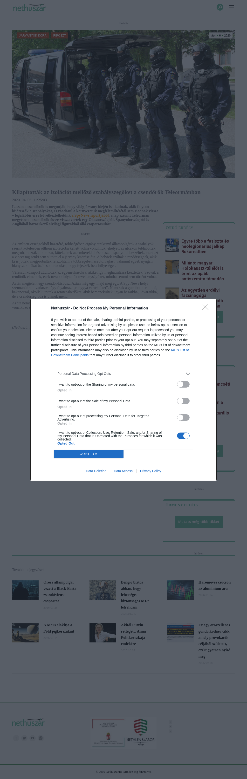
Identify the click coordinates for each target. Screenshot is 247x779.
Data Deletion (96, 471)
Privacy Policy (150, 471)
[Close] (207, 308)
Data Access (123, 471)
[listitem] (123, 373)
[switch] (183, 384)
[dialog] (123, 389)
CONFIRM (89, 454)
